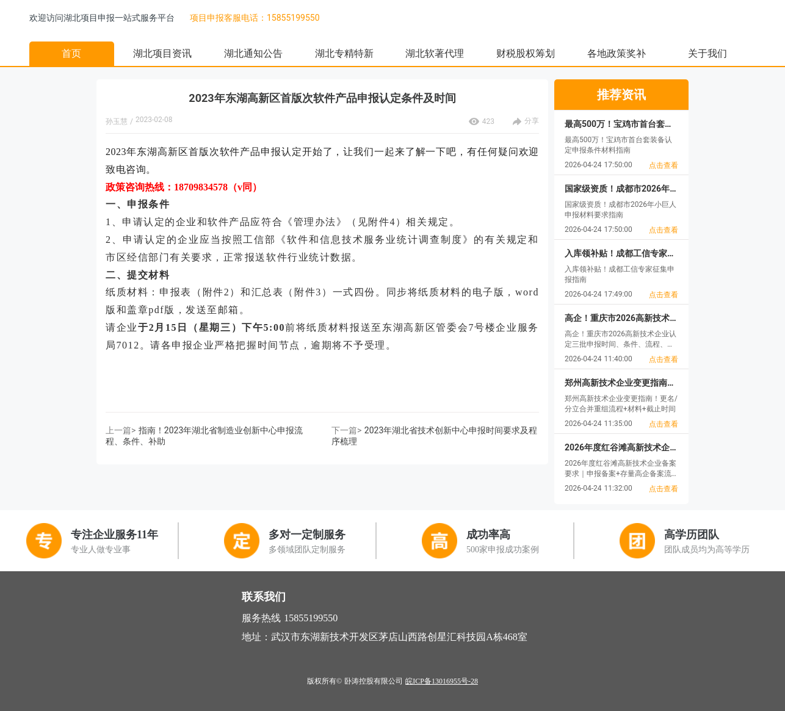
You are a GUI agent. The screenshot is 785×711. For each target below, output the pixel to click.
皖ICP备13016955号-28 (441, 681)
